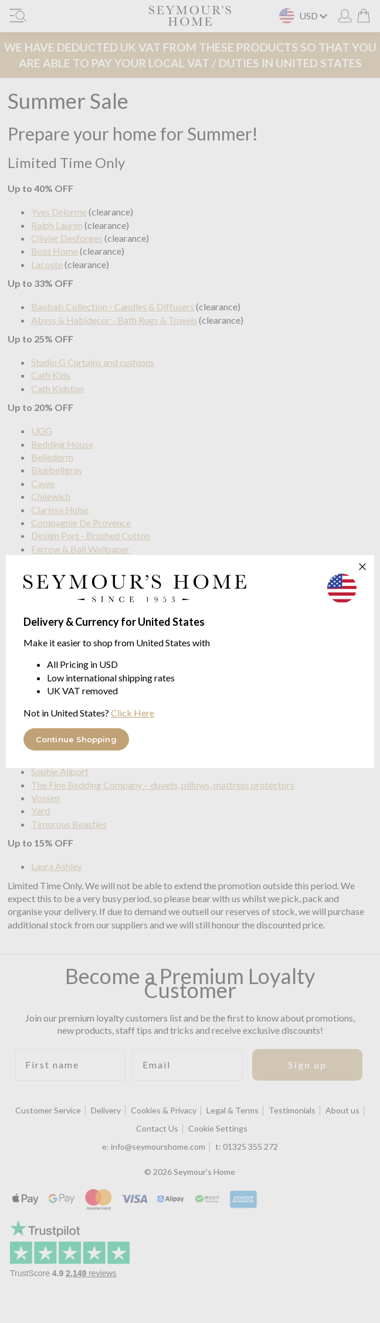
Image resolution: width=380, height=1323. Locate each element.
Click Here (132, 712)
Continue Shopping (76, 739)
